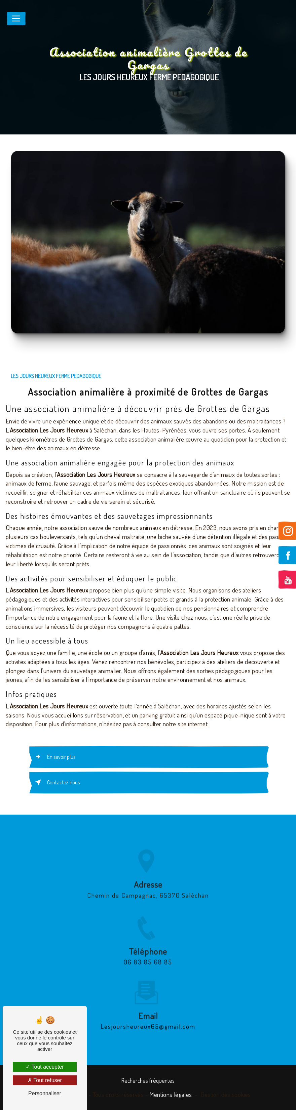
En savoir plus (53, 757)
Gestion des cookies (225, 1094)
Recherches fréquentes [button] (148, 1080)
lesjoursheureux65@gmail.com (148, 1018)
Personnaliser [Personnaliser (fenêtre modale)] (44, 1093)
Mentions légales (170, 1094)
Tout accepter (45, 1067)
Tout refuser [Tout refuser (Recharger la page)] (45, 1080)
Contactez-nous (56, 782)
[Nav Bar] (16, 18)
